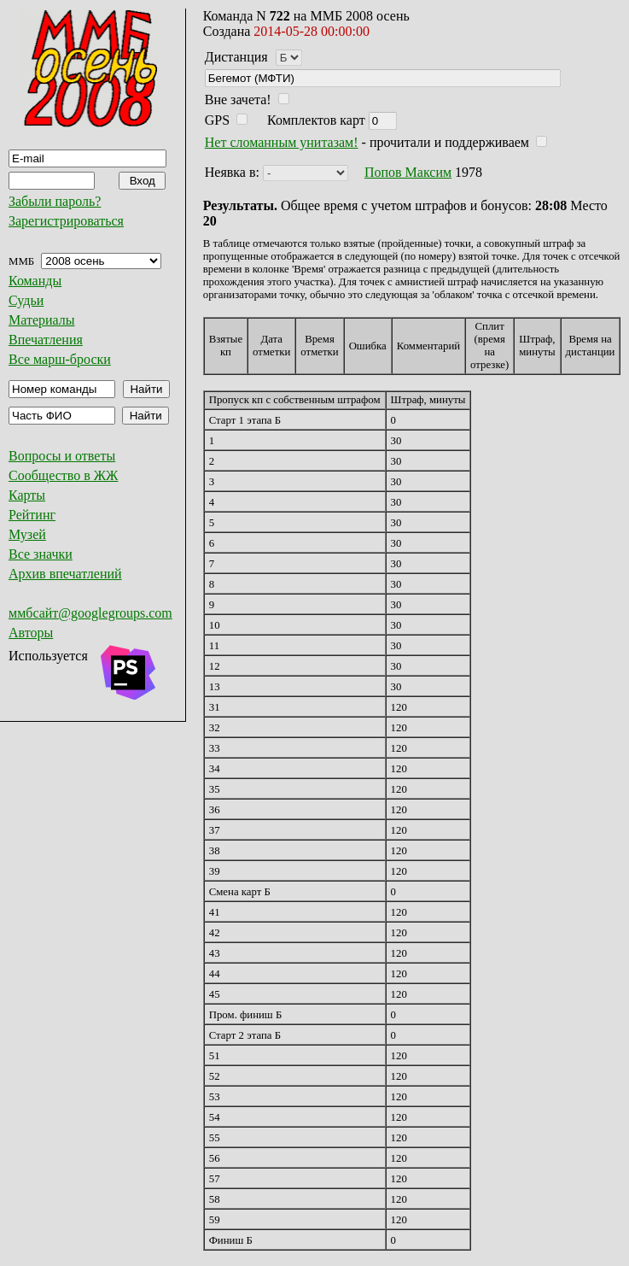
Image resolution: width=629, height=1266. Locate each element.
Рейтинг (32, 514)
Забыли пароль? (55, 201)
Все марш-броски (60, 359)
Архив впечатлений (65, 573)
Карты (27, 495)
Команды (35, 280)
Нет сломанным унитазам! (281, 142)
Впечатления (46, 339)
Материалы (42, 320)
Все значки (41, 554)
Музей (27, 534)
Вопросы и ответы (62, 455)
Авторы (31, 632)
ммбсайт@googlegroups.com (90, 613)
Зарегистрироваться (66, 221)
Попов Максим (407, 172)
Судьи (26, 300)
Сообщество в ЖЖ (63, 475)
